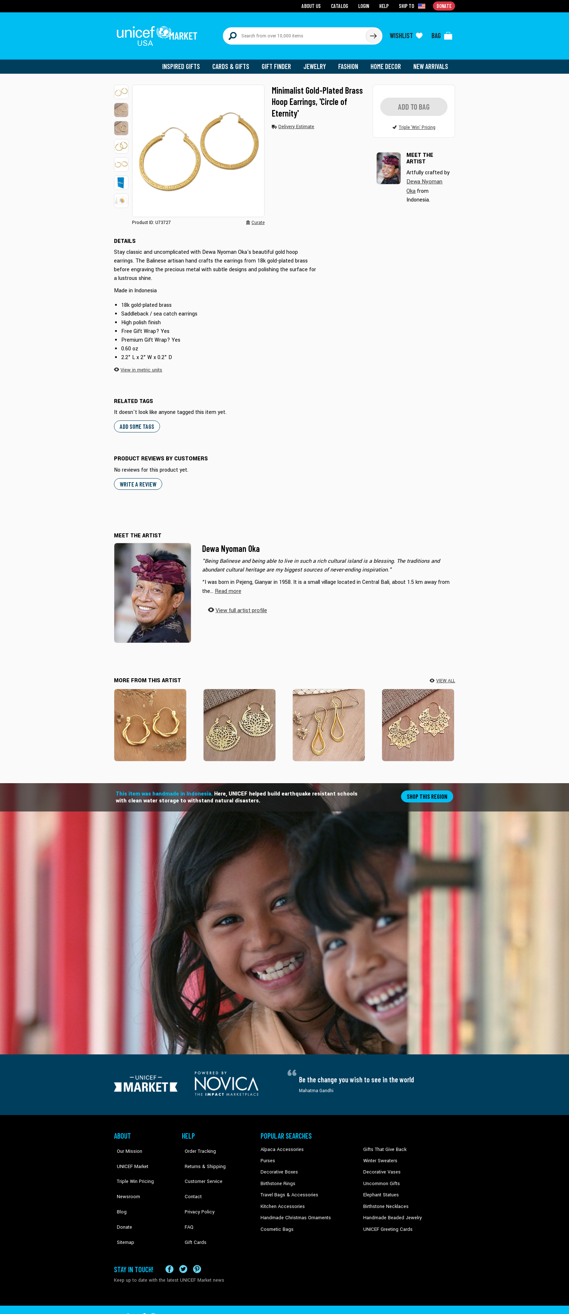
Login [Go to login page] (364, 6)
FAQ (186, 1199)
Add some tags (136, 421)
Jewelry (317, 62)
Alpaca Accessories (280, 1143)
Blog (118, 1188)
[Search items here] (294, 33)
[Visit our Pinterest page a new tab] (197, 1245)
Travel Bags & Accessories (287, 1188)
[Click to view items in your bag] (442, 33)
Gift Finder (279, 62)
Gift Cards (192, 1210)
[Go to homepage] (159, 33)
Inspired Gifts (186, 62)
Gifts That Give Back (383, 1143)
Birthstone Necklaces (384, 1199)
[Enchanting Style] (328, 719)
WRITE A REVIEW (137, 478)
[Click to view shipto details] (413, 5)
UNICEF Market (128, 1154)
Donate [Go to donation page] (444, 6)
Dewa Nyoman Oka (231, 542)
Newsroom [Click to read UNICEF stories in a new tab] (125, 1176)
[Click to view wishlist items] (406, 33)
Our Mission (126, 1143)
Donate (121, 1199)
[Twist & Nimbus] (150, 719)
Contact (190, 1176)
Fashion (350, 62)
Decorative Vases (380, 1166)
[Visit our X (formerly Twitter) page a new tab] (183, 1245)
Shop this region (428, 790)
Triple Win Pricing (131, 1166)
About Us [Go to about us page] (313, 6)
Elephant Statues (380, 1188)
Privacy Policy (196, 1188)
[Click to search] (373, 33)
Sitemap (122, 1210)
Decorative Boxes (278, 1166)
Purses (268, 1154)
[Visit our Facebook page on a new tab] (169, 1245)
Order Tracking (196, 1143)
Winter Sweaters (379, 1154)
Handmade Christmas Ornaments (294, 1210)
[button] (121, 87)
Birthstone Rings (277, 1176)
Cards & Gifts (235, 62)
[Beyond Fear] (418, 719)
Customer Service (199, 1166)
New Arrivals (431, 62)
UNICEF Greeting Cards (386, 1221)
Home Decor (387, 62)
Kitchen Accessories (281, 1199)
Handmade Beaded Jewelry (390, 1210)
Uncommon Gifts (380, 1176)
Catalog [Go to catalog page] (341, 6)
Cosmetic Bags (276, 1221)
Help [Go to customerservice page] (385, 6)
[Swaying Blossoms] (239, 719)
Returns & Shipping (201, 1154)
